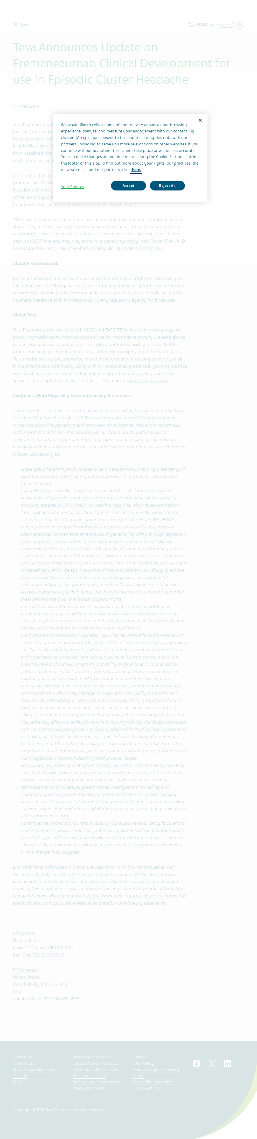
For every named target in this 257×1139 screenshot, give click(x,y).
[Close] (200, 120)
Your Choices (72, 186)
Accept (128, 185)
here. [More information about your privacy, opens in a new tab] (136, 169)
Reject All (167, 185)
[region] (130, 158)
